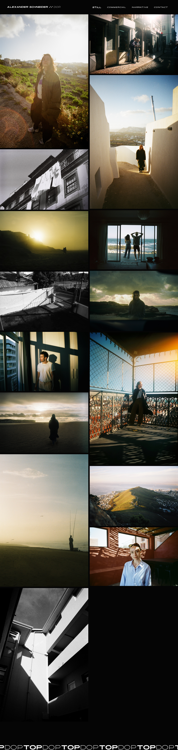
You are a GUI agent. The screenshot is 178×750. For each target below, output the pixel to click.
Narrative (140, 7)
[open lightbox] (44, 173)
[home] (34, 7)
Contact (161, 7)
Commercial (116, 7)
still (96, 7)
